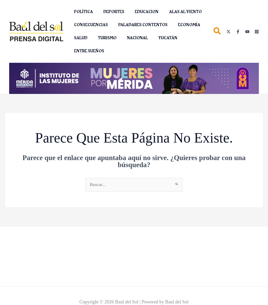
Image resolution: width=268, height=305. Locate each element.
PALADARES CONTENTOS (139, 25)
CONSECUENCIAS (90, 25)
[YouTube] (247, 32)
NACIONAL (132, 38)
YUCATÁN (160, 38)
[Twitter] (228, 32)
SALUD (79, 38)
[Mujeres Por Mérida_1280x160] (134, 78)
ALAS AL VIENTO (178, 12)
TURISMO (104, 38)
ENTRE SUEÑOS (88, 51)
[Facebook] (238, 32)
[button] (217, 32)
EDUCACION (141, 12)
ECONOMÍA (184, 25)
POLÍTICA (82, 12)
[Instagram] (257, 32)
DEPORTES (110, 12)
